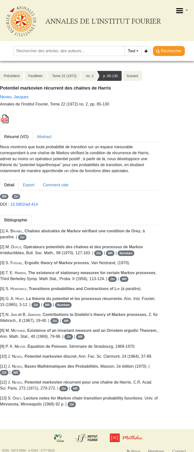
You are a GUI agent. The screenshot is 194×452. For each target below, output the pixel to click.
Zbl (16, 196)
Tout (131, 51)
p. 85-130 (110, 76)
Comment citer (56, 185)
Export (28, 185)
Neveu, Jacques (14, 97)
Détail (9, 185)
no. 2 (90, 76)
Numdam (126, 253)
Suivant (132, 76)
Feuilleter (35, 76)
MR (4, 196)
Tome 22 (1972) (64, 76)
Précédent (12, 76)
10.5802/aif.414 (24, 204)
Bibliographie (15, 220)
